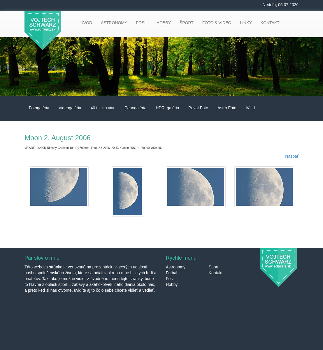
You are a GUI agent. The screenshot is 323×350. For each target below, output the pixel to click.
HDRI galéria (167, 107)
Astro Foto (226, 107)
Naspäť (292, 156)
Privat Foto (198, 107)
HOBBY (164, 22)
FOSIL (142, 22)
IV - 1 (250, 107)
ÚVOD (86, 22)
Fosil (170, 278)
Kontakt (215, 272)
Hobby (172, 284)
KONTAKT (270, 22)
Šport (213, 267)
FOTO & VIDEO (216, 22)
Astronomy (175, 267)
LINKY (246, 22)
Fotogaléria (39, 107)
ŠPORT (187, 22)
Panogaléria (135, 107)
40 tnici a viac (103, 107)
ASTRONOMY (114, 22)
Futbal (171, 272)
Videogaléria (70, 107)
